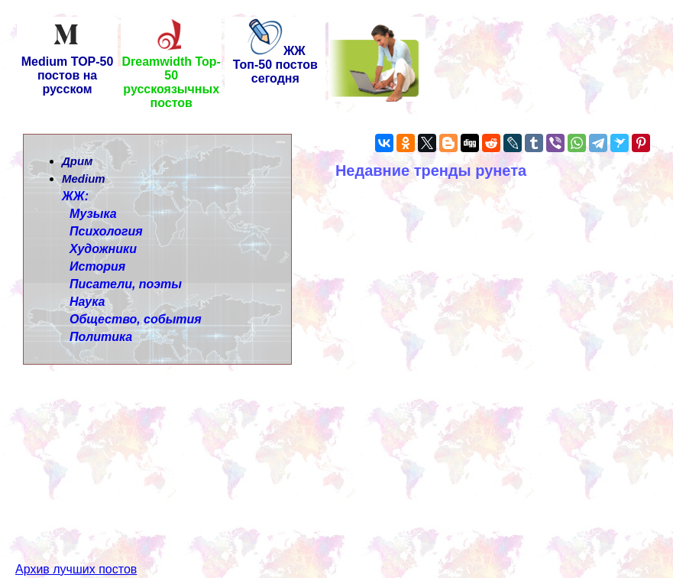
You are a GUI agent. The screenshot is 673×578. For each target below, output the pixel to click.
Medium (83, 178)
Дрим (77, 160)
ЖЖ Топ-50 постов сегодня (275, 64)
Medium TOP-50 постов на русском (67, 70)
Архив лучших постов (76, 541)
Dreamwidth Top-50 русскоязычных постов (170, 76)
